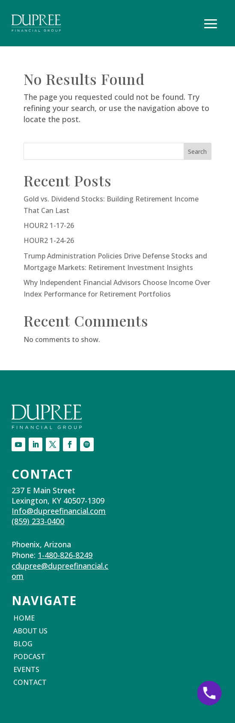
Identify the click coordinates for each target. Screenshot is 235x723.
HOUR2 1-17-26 (49, 225)
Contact (30, 683)
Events (26, 670)
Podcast (29, 657)
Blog (23, 644)
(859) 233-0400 (38, 521)
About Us (30, 632)
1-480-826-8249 (65, 555)
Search (197, 151)
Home (24, 619)
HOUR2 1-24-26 (49, 240)
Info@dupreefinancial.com (59, 511)
